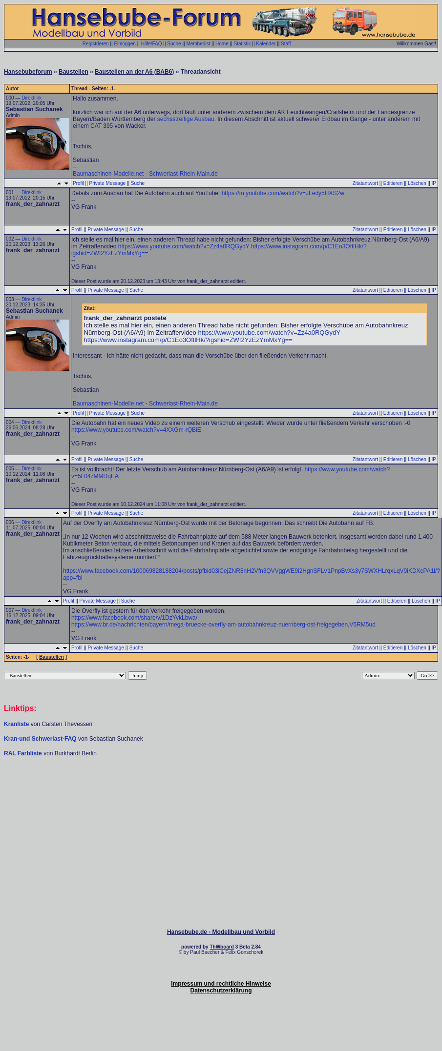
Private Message (107, 183)
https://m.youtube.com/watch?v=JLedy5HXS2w (283, 193)
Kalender (265, 43)
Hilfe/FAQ (151, 43)
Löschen (417, 183)
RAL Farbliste (23, 753)
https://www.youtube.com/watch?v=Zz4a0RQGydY (184, 246)
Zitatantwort (365, 183)
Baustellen (73, 71)
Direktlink (31, 98)
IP (434, 183)
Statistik (242, 43)
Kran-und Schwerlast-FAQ (41, 738)
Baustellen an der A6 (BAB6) (134, 71)
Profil (78, 183)
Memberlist (198, 43)
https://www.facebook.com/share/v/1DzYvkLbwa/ (134, 617)
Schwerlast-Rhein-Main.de (183, 173)
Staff (286, 43)
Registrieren (96, 43)
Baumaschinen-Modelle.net (108, 173)
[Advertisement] (221, 786)
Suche (174, 43)
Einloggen (124, 43)
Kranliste (16, 724)
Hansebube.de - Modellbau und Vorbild (221, 932)
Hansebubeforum (28, 71)
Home (222, 43)
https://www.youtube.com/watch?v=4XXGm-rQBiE (136, 429)
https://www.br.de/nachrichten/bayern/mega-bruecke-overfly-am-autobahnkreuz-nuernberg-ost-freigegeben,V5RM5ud (223, 624)
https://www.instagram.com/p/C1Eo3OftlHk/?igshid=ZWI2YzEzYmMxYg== (188, 340)
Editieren (392, 183)
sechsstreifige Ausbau (185, 119)
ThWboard (221, 947)
